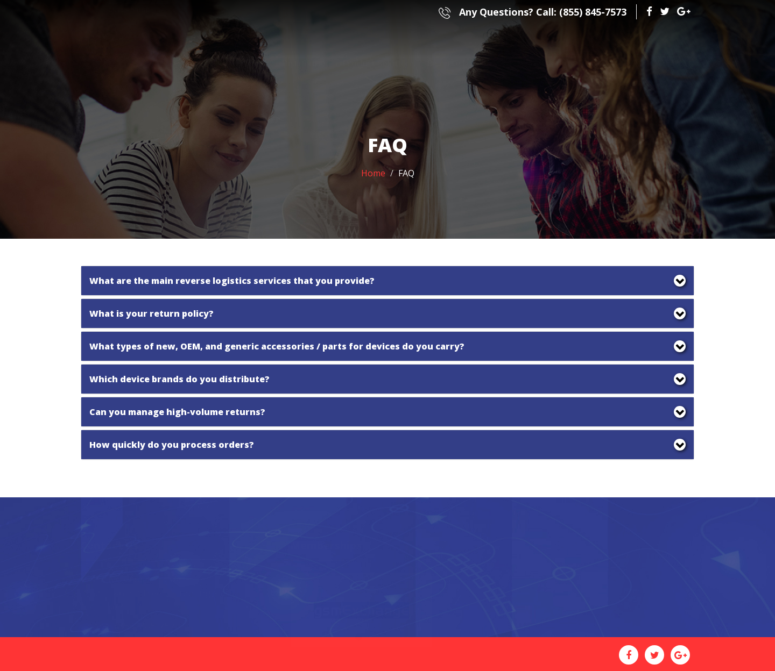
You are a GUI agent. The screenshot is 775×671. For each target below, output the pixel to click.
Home (373, 173)
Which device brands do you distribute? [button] (179, 379)
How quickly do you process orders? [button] (171, 445)
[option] (361, 597)
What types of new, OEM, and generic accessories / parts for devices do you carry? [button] (276, 346)
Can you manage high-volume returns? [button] (177, 412)
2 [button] (374, 624)
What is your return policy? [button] (151, 313)
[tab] (387, 280)
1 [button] (358, 624)
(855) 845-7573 (532, 11)
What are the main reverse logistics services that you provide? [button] (232, 281)
